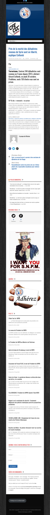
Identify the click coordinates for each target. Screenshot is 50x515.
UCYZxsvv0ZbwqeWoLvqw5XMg (29, 486)
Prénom (11, 455)
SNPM (27, 58)
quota (31, 478)
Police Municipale (15, 180)
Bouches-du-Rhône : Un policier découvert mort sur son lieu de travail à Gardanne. (25, 429)
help (35, 483)
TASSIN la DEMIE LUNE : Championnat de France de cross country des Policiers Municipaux (24, 419)
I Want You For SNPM (14, 318)
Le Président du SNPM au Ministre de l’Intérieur (22, 342)
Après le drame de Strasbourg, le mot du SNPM (21, 350)
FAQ (22, 488)
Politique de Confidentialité (17, 500)
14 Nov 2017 (18, 58)
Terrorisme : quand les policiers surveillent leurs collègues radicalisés (25, 118)
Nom (10, 449)
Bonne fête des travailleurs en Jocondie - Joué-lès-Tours (23, 193)
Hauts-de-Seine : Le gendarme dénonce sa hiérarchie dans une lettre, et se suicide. (25, 378)
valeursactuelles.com (14, 69)
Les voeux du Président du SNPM (17, 330)
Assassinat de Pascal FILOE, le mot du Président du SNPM (24, 364)
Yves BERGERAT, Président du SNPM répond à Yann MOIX (24, 393)
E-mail (10, 460)
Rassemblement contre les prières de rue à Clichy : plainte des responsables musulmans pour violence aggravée (25, 167)
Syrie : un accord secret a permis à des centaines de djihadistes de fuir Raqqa (26, 158)
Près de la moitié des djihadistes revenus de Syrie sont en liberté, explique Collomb (23, 52)
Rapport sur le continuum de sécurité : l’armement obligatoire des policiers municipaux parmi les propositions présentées (25, 402)
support (11, 490)
